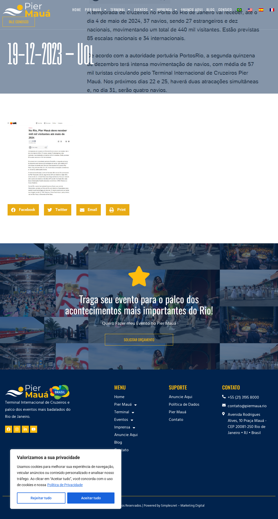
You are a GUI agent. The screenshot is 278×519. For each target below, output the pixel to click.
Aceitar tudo (91, 498)
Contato (225, 9)
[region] (65, 479)
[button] (23, 209)
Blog (210, 9)
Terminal (120, 9)
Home (76, 9)
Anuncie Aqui (192, 9)
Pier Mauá (96, 9)
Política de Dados (184, 404)
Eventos (143, 9)
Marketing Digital (192, 506)
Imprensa (167, 9)
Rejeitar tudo (41, 498)
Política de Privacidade (65, 485)
